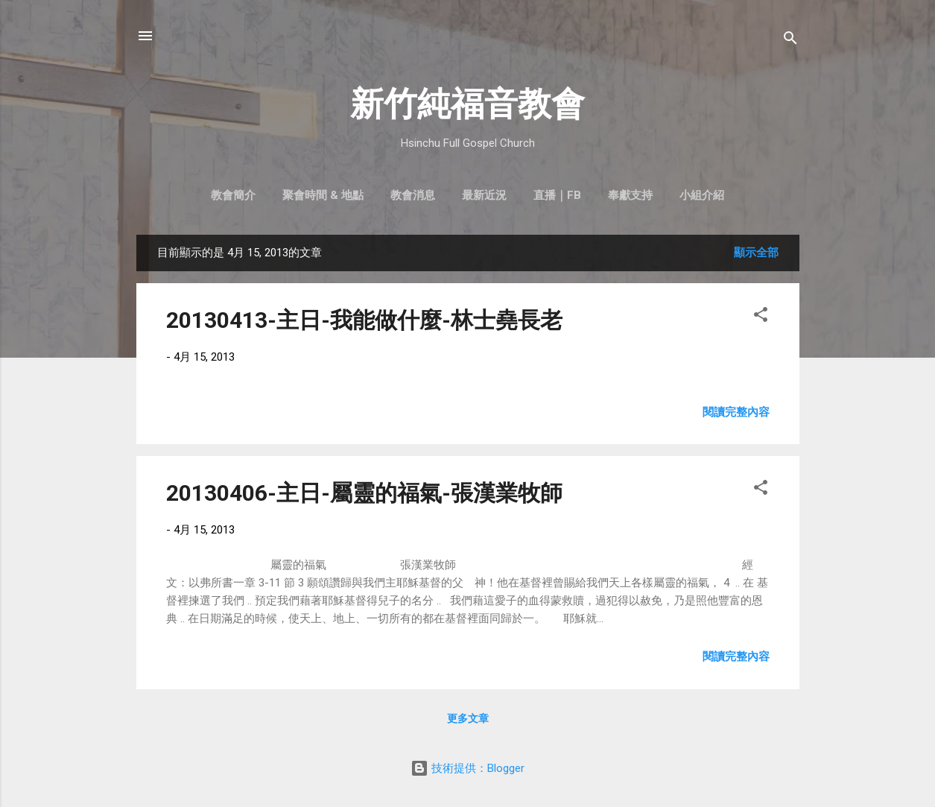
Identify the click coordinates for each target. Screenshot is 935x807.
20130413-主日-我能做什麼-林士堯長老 (364, 320)
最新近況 (484, 195)
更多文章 (468, 718)
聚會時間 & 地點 (323, 195)
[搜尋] (790, 40)
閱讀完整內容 (736, 412)
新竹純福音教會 (467, 104)
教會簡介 (233, 195)
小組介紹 (701, 195)
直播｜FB (557, 195)
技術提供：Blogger (467, 768)
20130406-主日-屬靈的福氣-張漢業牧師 (364, 493)
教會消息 (412, 195)
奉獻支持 (630, 195)
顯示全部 (756, 252)
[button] (761, 317)
